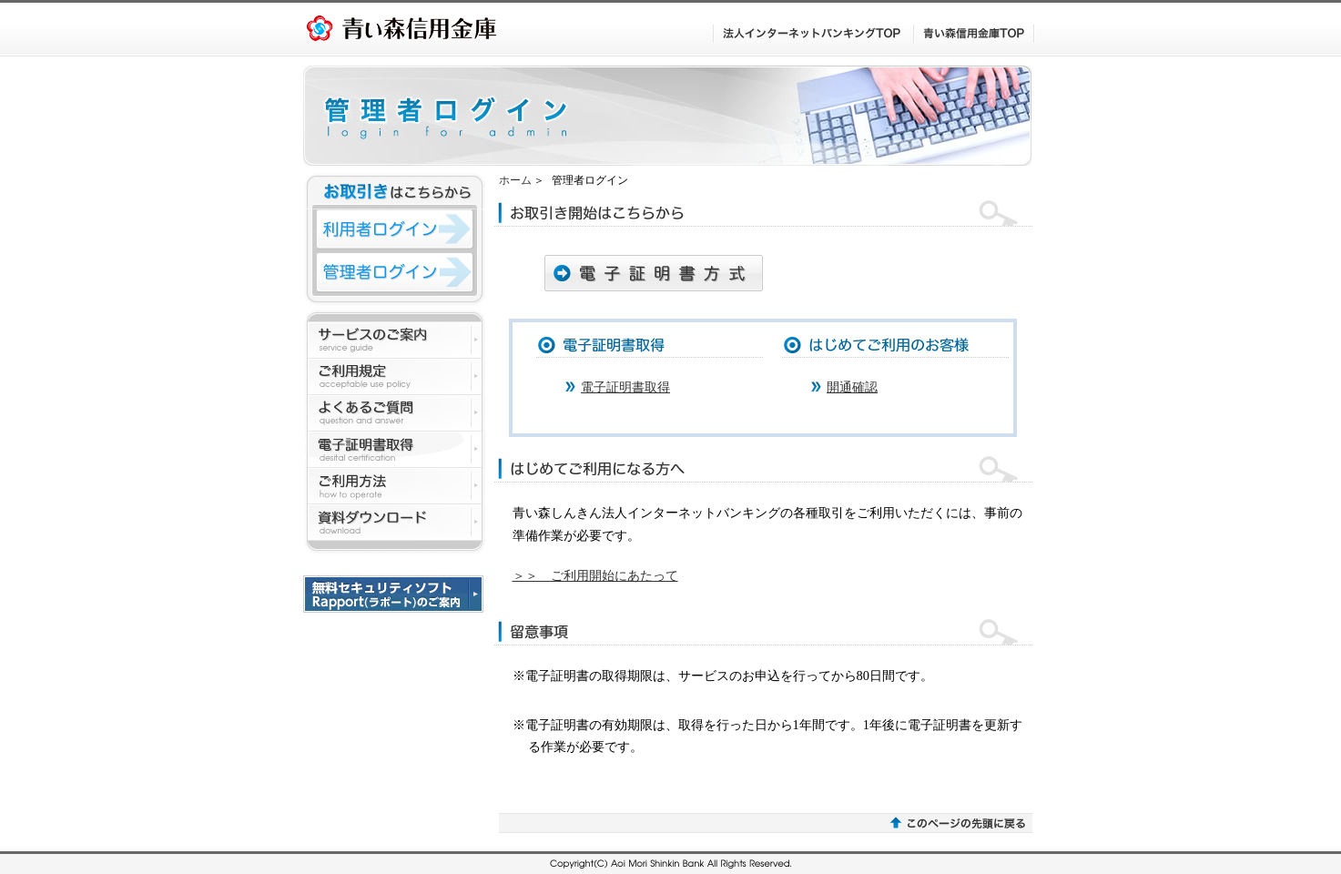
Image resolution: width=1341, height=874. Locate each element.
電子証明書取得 (625, 387)
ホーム (515, 180)
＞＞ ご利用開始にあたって (595, 575)
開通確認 (852, 387)
